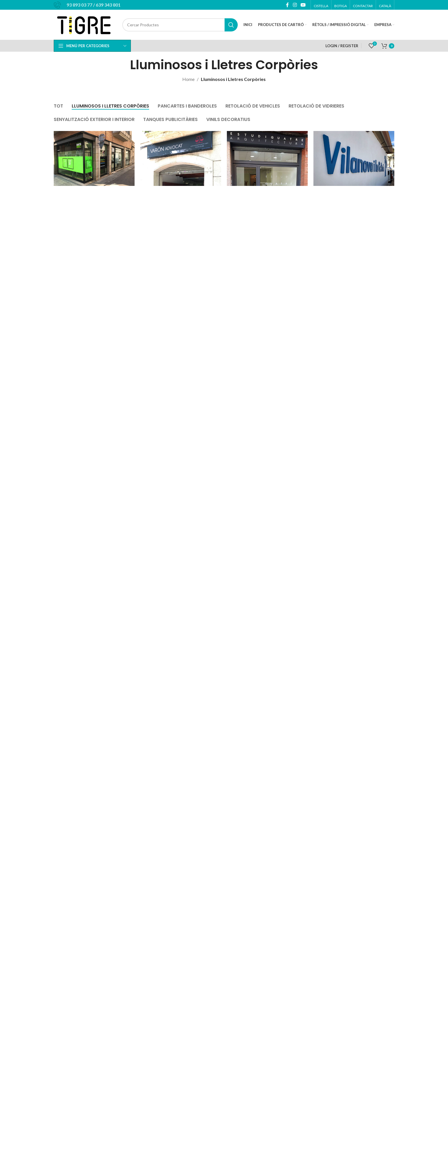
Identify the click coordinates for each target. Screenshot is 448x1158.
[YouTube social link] (303, 5)
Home (188, 79)
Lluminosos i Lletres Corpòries (233, 79)
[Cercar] (180, 24)
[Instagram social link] (295, 5)
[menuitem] (385, 6)
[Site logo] (85, 24)
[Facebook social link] (287, 5)
